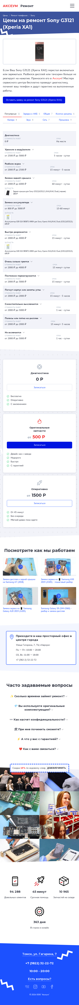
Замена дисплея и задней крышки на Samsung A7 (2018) (19, 580)
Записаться (39, 387)
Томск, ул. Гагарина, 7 (39, 954)
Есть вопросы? (39, 979)
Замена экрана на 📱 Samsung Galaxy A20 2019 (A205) (17, 609)
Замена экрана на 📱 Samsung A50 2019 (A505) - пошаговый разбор (57, 580)
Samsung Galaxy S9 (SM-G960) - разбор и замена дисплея (56, 609)
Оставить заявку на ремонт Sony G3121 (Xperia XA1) (34, 100)
